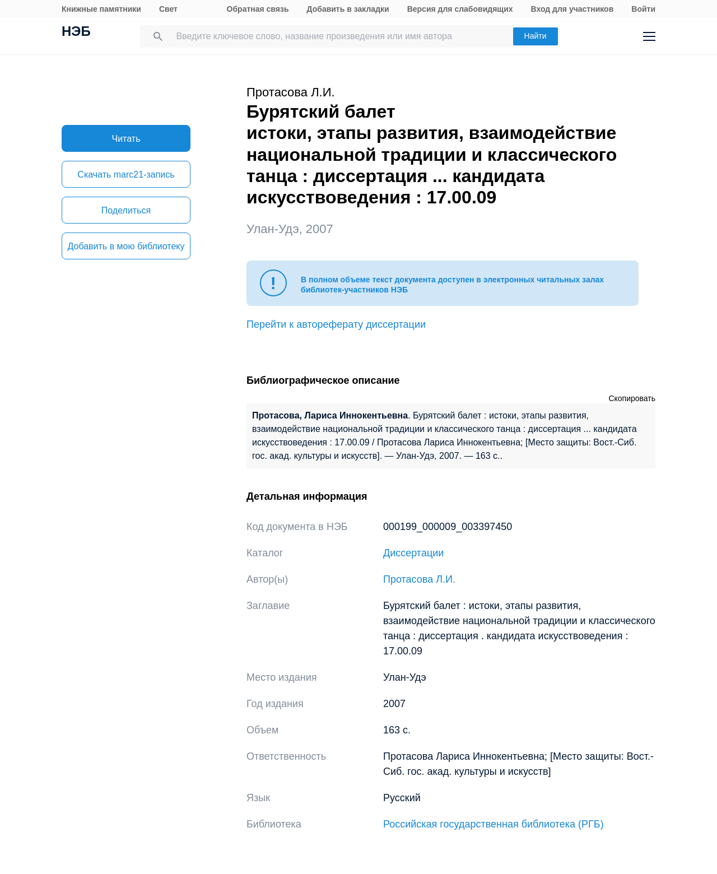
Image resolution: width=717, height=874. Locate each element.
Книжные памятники (101, 8)
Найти (535, 35)
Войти (643, 8)
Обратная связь (258, 8)
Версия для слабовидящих (460, 8)
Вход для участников (572, 8)
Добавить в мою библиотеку (125, 246)
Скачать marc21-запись (125, 174)
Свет (168, 8)
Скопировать (631, 398)
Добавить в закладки (348, 8)
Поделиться (126, 210)
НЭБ (76, 32)
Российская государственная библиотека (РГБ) (493, 824)
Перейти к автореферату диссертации (336, 324)
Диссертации (413, 553)
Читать (126, 138)
